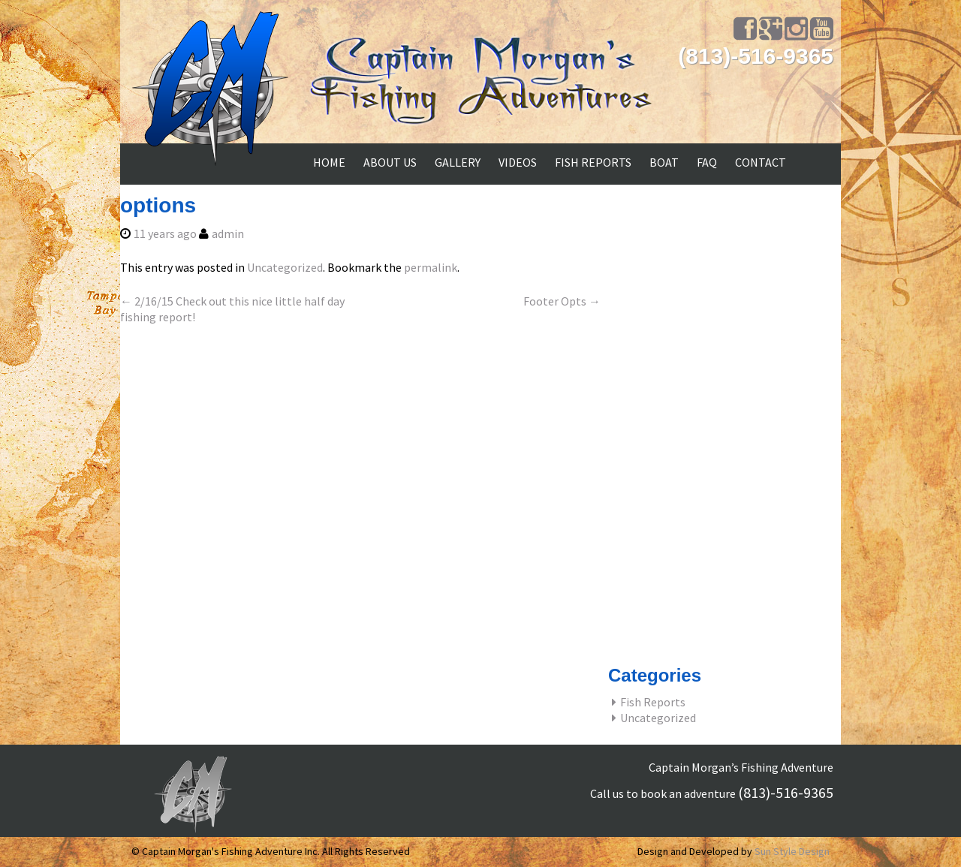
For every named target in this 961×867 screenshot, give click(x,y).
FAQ (707, 162)
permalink (430, 267)
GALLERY (457, 162)
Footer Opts (562, 301)
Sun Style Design (792, 851)
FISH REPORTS (593, 162)
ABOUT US (390, 162)
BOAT (664, 162)
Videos (518, 162)
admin (228, 233)
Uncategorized (285, 267)
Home (329, 162)
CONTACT (760, 162)
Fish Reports (652, 701)
